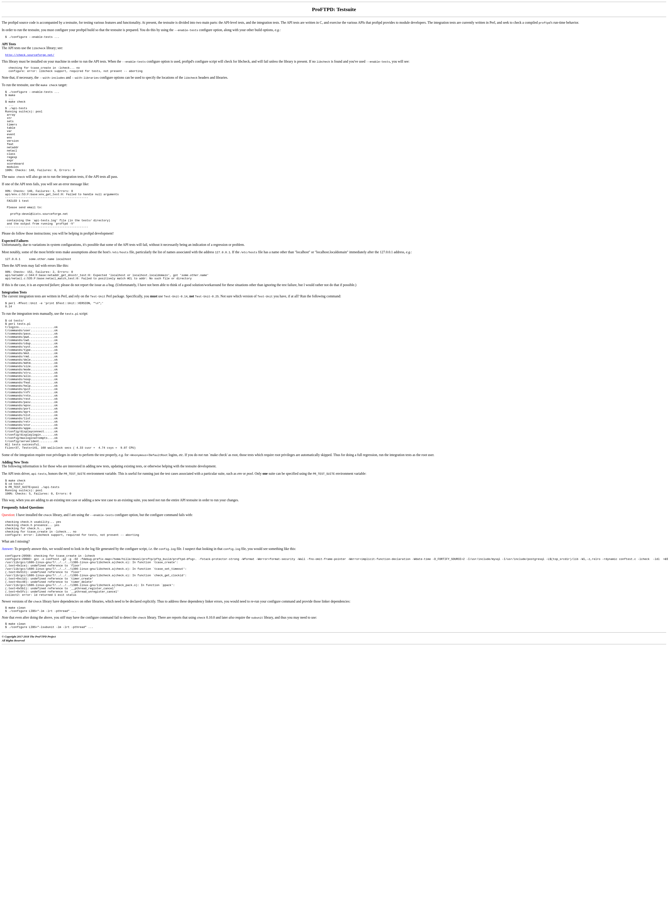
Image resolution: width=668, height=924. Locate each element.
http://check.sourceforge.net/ (29, 56)
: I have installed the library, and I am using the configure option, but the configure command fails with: (97, 575)
